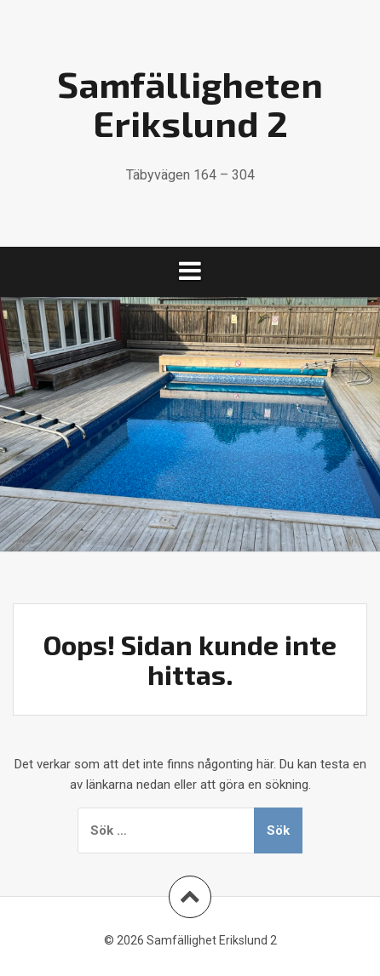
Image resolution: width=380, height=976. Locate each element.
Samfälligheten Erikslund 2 (190, 103)
